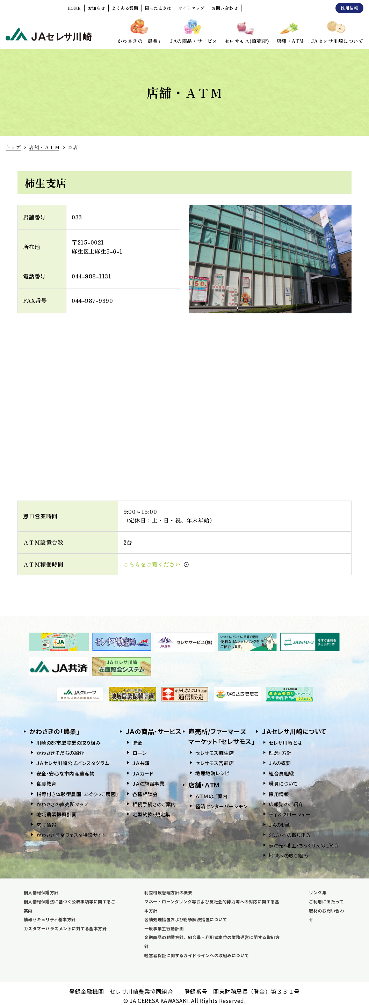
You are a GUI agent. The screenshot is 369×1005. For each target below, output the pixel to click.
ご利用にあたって (326, 901)
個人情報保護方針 (41, 892)
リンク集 (317, 892)
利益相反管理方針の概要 (168, 892)
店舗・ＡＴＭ (44, 147)
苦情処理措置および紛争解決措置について (185, 919)
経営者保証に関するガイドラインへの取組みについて (196, 955)
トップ (13, 147)
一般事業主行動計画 (163, 928)
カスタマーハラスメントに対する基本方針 (65, 928)
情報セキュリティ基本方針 (50, 919)
